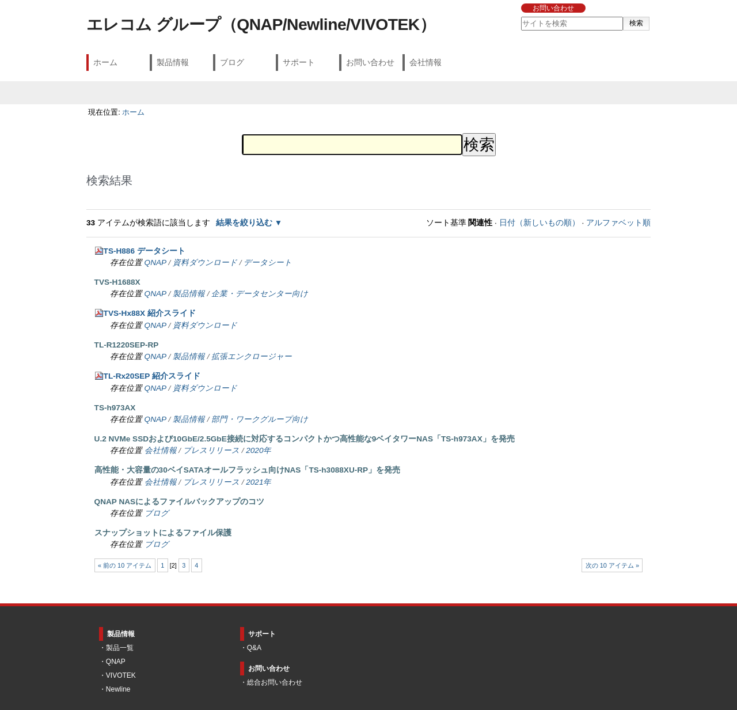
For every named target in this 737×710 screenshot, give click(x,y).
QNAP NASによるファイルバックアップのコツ (179, 501)
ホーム (105, 62)
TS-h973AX (115, 407)
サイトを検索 (520, 16)
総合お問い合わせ (274, 682)
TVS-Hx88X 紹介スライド (150, 313)
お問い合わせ (553, 8)
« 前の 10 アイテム (124, 565)
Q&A (254, 648)
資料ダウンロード (205, 262)
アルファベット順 (618, 222)
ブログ (232, 62)
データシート (268, 262)
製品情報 (173, 62)
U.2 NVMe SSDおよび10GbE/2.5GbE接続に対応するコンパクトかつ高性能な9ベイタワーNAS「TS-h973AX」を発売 (304, 439)
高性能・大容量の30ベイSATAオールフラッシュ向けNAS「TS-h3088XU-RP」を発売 (247, 470)
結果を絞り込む (244, 222)
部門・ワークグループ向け (259, 419)
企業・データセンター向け (259, 293)
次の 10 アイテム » (612, 565)
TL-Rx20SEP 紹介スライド (152, 376)
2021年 (258, 482)
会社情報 (425, 62)
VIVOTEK (121, 675)
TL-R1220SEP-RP (126, 345)
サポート (299, 62)
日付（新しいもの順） (539, 222)
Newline (118, 689)
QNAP (155, 262)
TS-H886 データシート (144, 251)
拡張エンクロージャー (251, 356)
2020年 (258, 450)
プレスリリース (211, 450)
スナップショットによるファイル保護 (162, 532)
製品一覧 (120, 648)
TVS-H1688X (117, 282)
